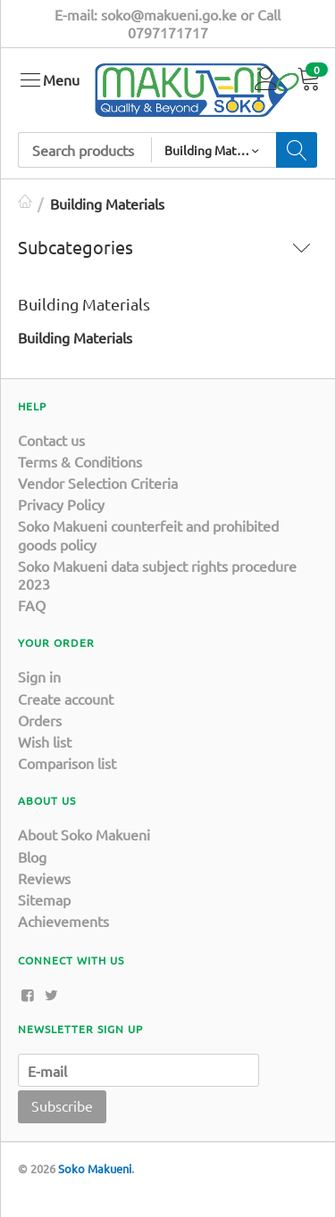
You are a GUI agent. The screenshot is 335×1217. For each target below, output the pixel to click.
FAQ (32, 605)
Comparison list (67, 763)
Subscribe (62, 1105)
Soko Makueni (94, 1168)
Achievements (63, 921)
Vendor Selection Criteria (98, 483)
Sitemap (44, 899)
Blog (32, 856)
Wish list (44, 741)
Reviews (44, 878)
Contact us (51, 440)
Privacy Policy (61, 504)
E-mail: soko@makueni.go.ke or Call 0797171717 (167, 23)
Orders (40, 720)
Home (25, 203)
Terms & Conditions (80, 461)
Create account (65, 699)
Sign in (39, 676)
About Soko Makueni (84, 834)
